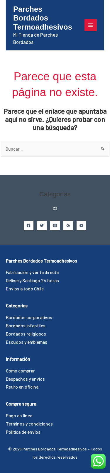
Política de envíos (23, 432)
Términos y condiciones (29, 423)
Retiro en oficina (22, 386)
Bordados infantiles (25, 325)
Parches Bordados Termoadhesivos (42, 18)
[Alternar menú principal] (90, 25)
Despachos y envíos (25, 379)
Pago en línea (19, 415)
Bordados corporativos (29, 317)
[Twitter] (42, 225)
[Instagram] (55, 225)
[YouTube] (81, 225)
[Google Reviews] (68, 225)
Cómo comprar (20, 370)
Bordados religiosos (26, 333)
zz (55, 207)
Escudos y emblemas (26, 342)
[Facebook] (28, 225)
